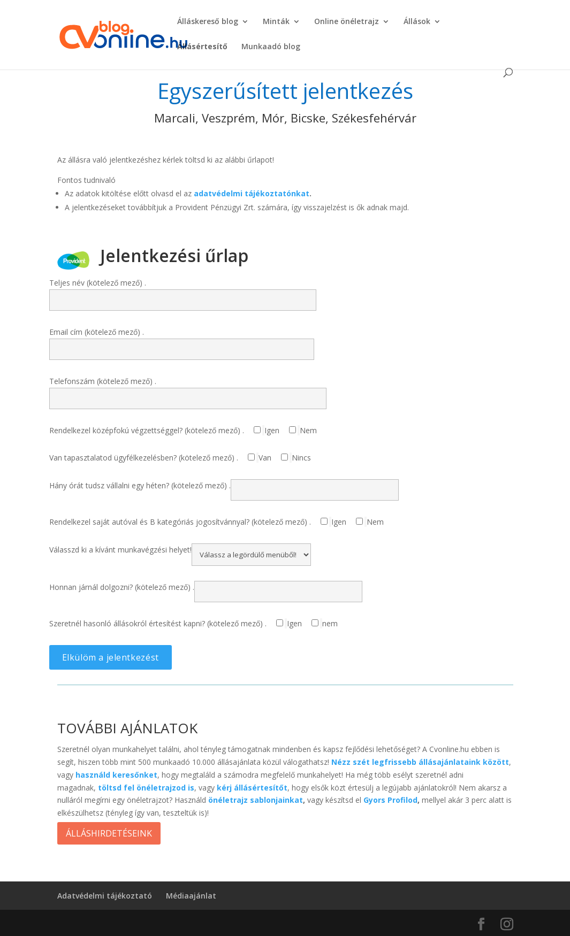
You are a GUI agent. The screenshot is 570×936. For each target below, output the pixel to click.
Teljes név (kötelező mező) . (182, 291)
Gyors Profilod (390, 800)
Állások (417, 22)
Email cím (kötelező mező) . (181, 340)
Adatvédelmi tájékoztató (104, 896)
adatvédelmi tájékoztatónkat (251, 193)
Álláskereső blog (207, 22)
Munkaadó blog (270, 47)
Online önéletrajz (346, 22)
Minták (276, 22)
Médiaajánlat (191, 896)
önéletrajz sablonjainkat (255, 800)
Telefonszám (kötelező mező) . (187, 389)
